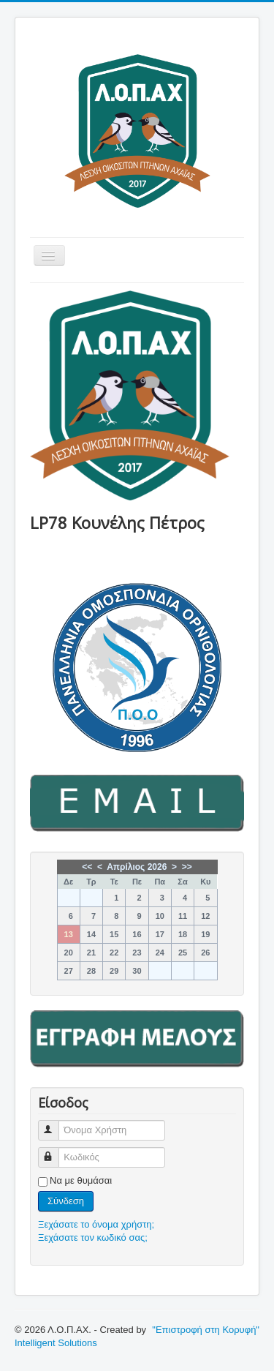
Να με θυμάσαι (81, 1180)
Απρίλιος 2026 (137, 867)
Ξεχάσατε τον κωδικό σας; (93, 1237)
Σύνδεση (65, 1200)
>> (187, 867)
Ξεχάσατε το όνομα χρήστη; (96, 1224)
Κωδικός (55, 1151)
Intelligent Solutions (56, 1342)
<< (87, 867)
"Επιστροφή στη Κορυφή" (205, 1329)
